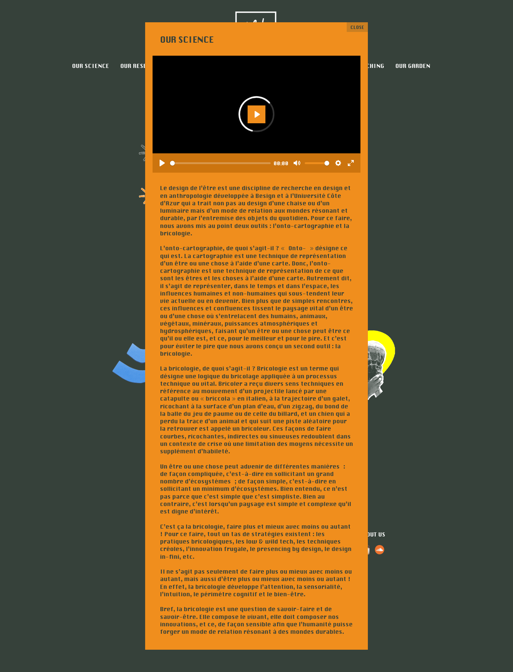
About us (372, 534)
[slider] (220, 163)
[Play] (162, 163)
